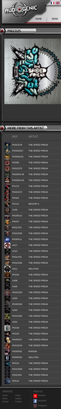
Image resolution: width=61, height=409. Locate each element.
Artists (17, 395)
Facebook (39, 400)
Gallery (18, 398)
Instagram (40, 405)
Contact (18, 401)
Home (5, 395)
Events (5, 401)
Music (4, 398)
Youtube (39, 395)
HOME (38, 18)
